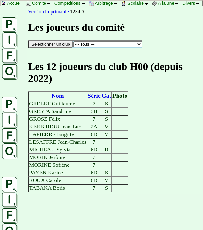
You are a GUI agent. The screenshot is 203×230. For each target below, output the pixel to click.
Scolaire (136, 3)
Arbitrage (104, 3)
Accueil (13, 3)
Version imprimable (48, 11)
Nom (58, 95)
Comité (39, 3)
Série (94, 95)
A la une (167, 3)
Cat (106, 95)
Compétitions (71, 3)
